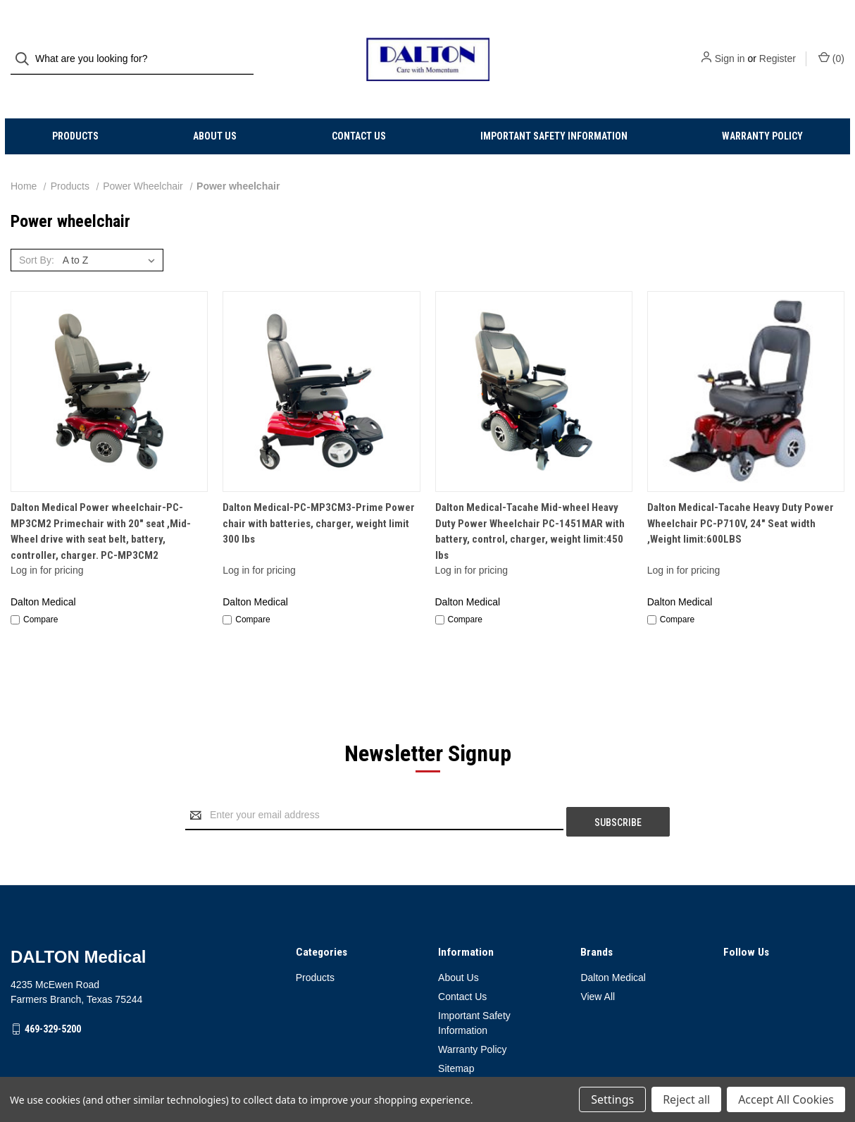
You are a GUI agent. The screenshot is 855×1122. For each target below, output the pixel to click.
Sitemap (456, 1035)
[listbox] (112, 233)
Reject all (686, 1099)
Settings (612, 1099)
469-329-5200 (53, 995)
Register (777, 45)
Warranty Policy (762, 109)
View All (597, 963)
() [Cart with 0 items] (831, 45)
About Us (215, 109)
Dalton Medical (613, 944)
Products (75, 109)
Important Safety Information (554, 109)
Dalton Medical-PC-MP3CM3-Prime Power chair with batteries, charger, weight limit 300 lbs (319, 496)
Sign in (730, 45)
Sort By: (36, 233)
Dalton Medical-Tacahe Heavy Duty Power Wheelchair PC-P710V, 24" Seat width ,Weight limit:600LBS (740, 496)
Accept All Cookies (786, 1099)
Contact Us (359, 109)
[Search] (26, 46)
